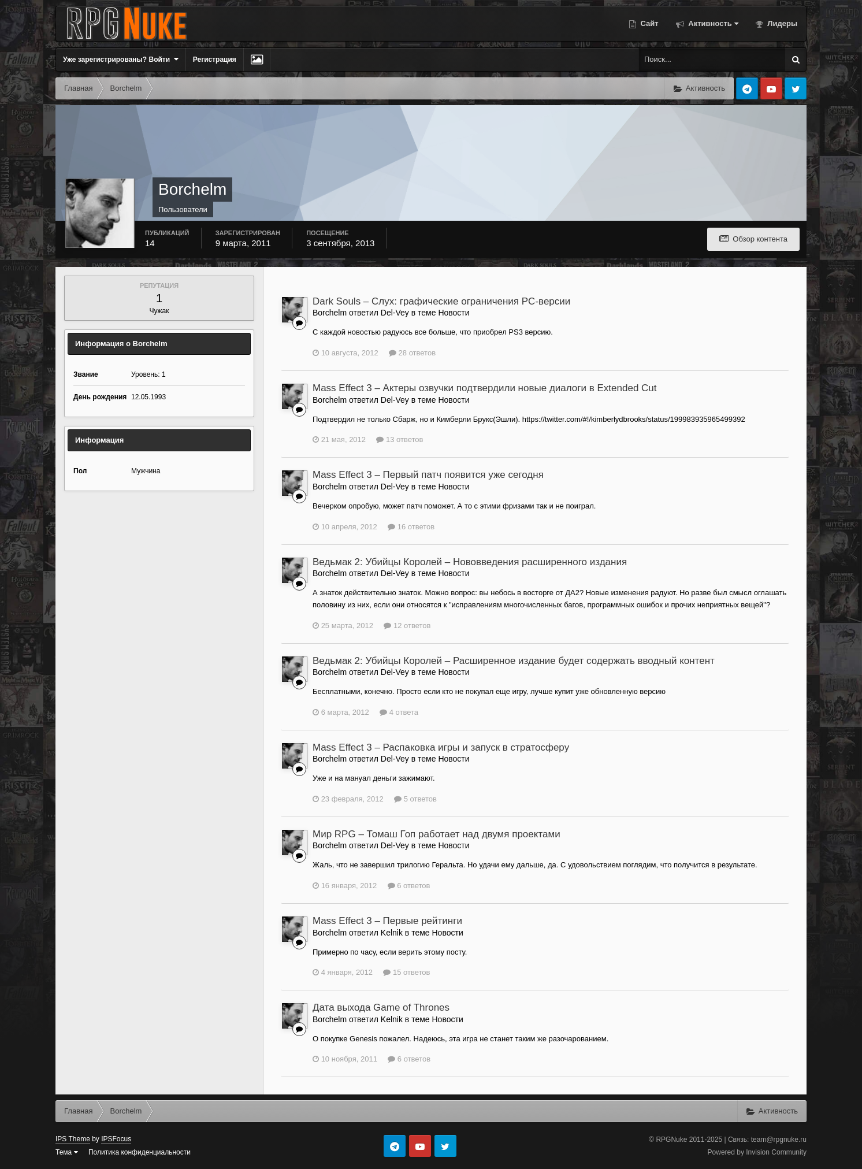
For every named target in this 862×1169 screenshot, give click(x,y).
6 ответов (409, 885)
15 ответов (406, 972)
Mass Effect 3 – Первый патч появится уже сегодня (428, 474)
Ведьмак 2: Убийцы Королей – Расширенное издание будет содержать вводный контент (514, 660)
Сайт (648, 23)
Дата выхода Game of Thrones (381, 1007)
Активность (712, 23)
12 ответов (407, 625)
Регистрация (214, 59)
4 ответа (399, 712)
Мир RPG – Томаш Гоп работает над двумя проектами (436, 834)
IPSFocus (116, 1139)
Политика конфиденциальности (139, 1152)
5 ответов (415, 799)
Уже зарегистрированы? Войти (121, 59)
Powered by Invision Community (757, 1152)
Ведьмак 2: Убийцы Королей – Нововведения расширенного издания (470, 561)
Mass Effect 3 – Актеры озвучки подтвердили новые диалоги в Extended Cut (485, 388)
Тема (66, 1152)
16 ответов (411, 526)
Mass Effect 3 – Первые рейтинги (387, 920)
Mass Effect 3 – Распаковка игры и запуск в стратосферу (441, 747)
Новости (453, 312)
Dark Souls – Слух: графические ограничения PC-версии (441, 301)
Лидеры (781, 23)
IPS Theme (72, 1139)
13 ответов (399, 439)
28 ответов (412, 352)
